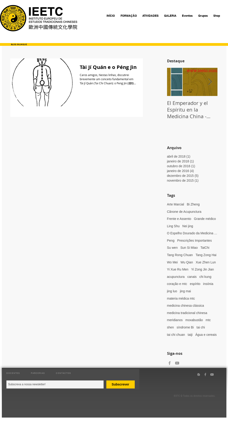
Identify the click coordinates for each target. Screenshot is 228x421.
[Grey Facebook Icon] (169, 363)
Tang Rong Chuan (180, 255)
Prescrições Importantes (194, 240)
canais (192, 277)
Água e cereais (206, 334)
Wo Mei (172, 262)
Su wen (172, 247)
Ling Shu (173, 226)
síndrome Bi (185, 327)
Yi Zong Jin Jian (202, 269)
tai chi (201, 327)
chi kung (205, 277)
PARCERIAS (38, 373)
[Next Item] (210, 82)
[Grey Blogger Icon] (199, 374)
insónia (208, 284)
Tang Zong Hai (205, 255)
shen (170, 327)
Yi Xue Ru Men (178, 269)
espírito (195, 284)
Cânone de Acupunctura (184, 211)
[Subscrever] (120, 384)
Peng (171, 240)
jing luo (172, 291)
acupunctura (176, 277)
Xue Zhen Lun (206, 262)
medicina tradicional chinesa (187, 313)
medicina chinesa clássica (185, 305)
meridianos (175, 320)
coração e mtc (177, 284)
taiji (190, 334)
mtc (208, 320)
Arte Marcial (175, 204)
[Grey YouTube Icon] (177, 363)
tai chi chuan (176, 334)
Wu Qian (187, 262)
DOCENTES (13, 373)
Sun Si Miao (189, 247)
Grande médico (205, 219)
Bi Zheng (193, 204)
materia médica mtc (181, 298)
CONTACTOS (63, 373)
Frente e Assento (179, 219)
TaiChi (205, 247)
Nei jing (187, 226)
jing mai (185, 291)
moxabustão (194, 320)
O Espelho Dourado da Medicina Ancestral (192, 233)
